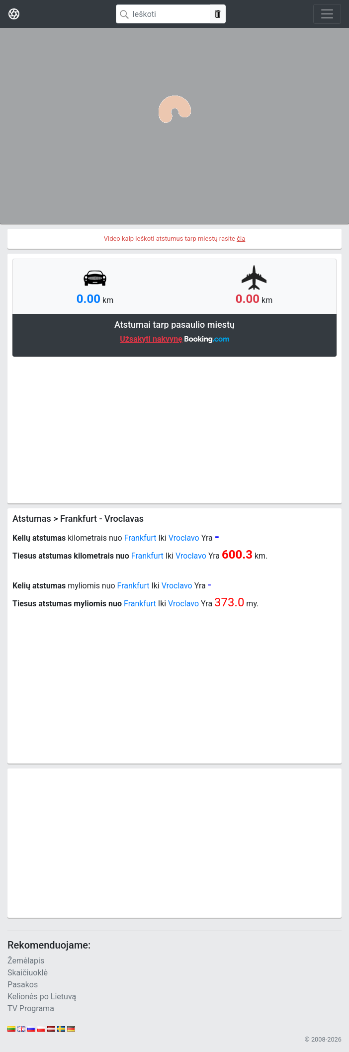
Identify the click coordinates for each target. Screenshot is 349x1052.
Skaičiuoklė (27, 972)
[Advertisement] (174, 428)
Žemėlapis (25, 960)
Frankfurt (140, 538)
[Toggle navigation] (327, 14)
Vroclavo (184, 538)
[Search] (163, 13)
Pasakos (22, 984)
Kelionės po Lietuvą (41, 996)
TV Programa (30, 1008)
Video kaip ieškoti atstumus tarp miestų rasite (175, 238)
